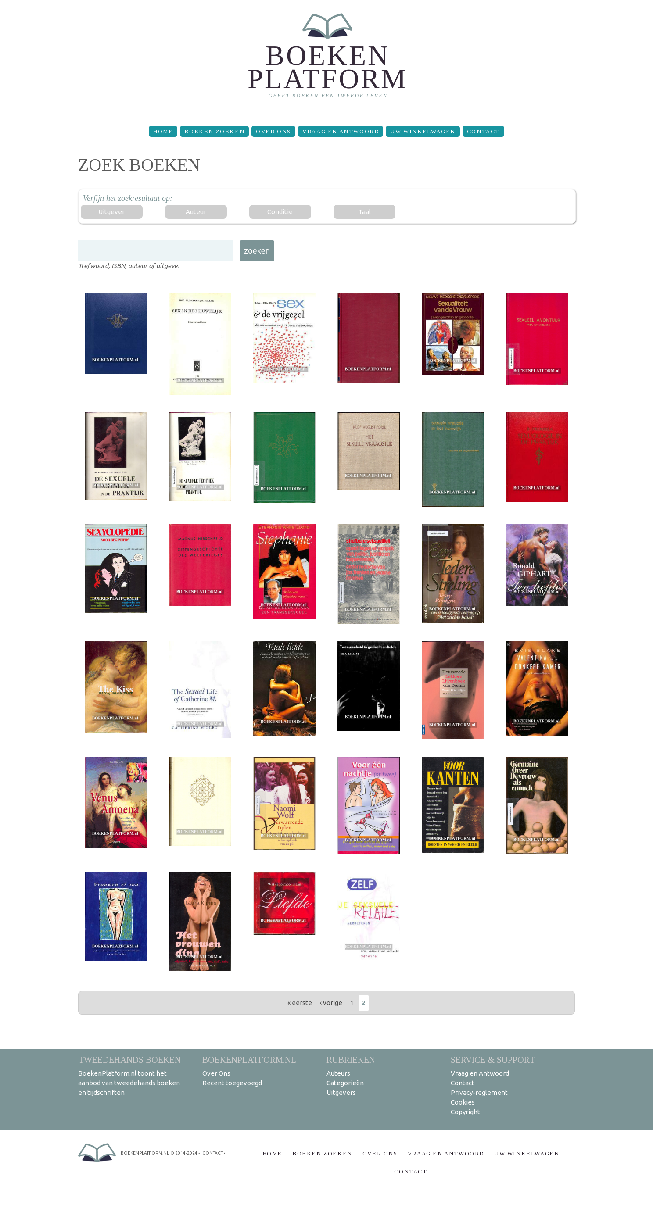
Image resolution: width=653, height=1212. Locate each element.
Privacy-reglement (479, 1092)
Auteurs (338, 1073)
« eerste (299, 1002)
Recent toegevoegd (232, 1083)
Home (163, 131)
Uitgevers (341, 1092)
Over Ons (273, 131)
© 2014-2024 (183, 1153)
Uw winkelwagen (422, 131)
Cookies (463, 1102)
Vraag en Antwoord (340, 131)
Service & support (493, 1059)
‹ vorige (331, 1002)
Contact (483, 131)
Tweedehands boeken (129, 1059)
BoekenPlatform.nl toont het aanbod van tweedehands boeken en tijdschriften (129, 1082)
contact (212, 1153)
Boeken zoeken (214, 131)
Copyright (465, 1111)
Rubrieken (350, 1059)
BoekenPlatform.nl (249, 1059)
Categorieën (345, 1083)
